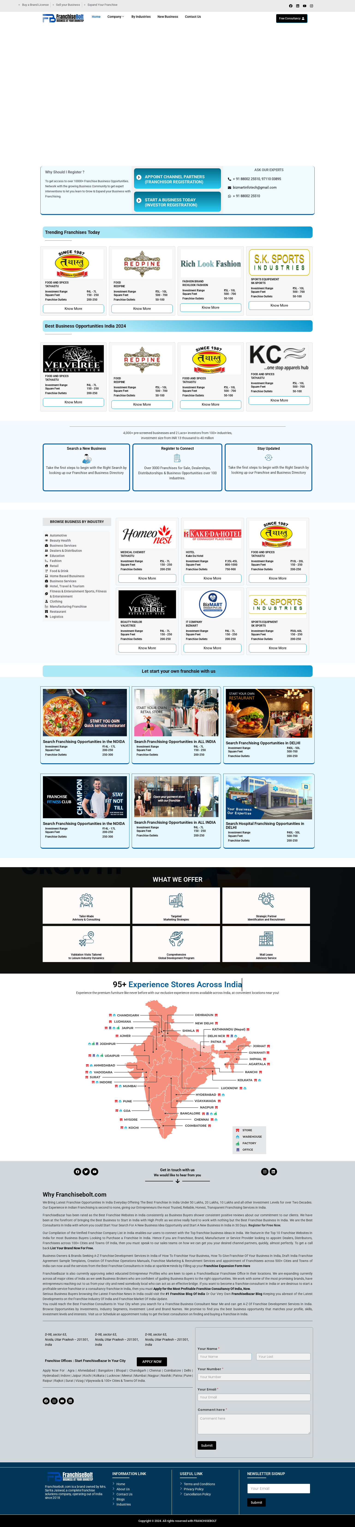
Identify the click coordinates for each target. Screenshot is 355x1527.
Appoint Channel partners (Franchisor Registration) (175, 179)
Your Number (211, 1369)
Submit (207, 1445)
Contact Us (193, 16)
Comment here (212, 1410)
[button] (7, 108)
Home (96, 16)
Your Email (208, 1389)
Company (116, 16)
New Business (168, 16)
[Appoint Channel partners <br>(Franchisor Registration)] (138, 177)
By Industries (141, 16)
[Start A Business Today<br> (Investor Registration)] (138, 200)
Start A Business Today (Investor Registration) (171, 202)
